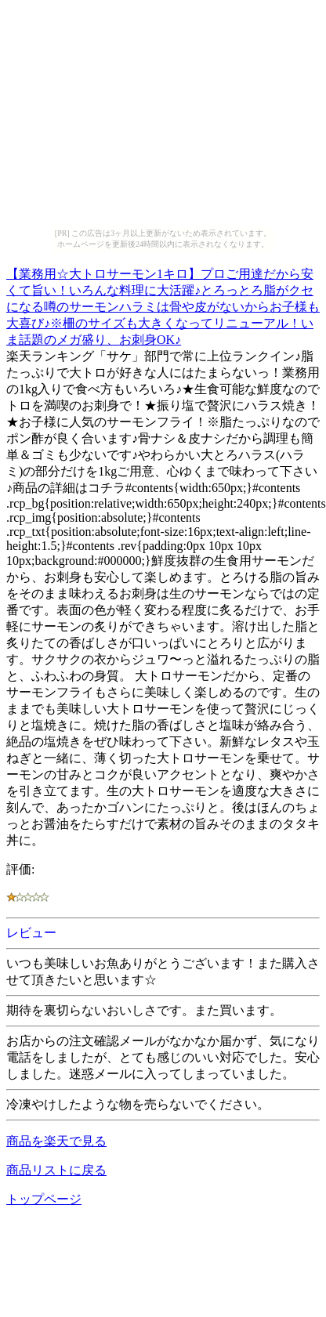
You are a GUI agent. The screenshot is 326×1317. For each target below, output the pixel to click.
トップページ (44, 1199)
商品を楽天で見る (56, 1141)
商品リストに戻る (56, 1170)
